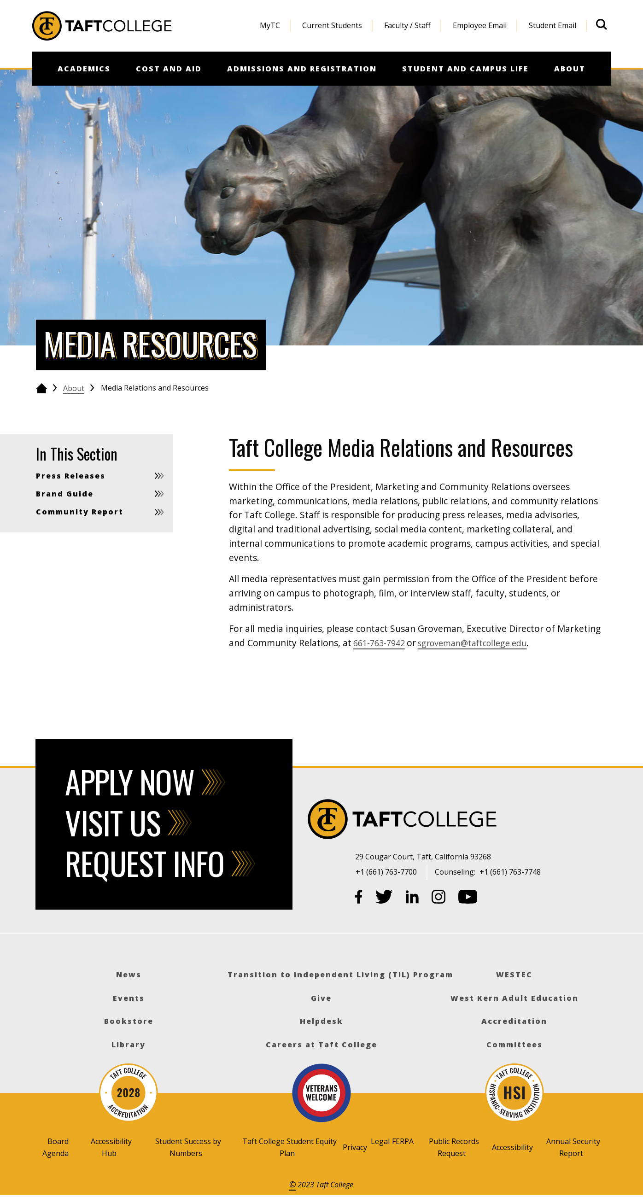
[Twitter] (384, 899)
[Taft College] (483, 820)
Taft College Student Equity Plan (289, 1147)
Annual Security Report (573, 1147)
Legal (380, 1141)
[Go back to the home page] (41, 388)
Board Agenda (55, 1147)
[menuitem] (270, 26)
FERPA (403, 1141)
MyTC (270, 25)
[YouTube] (468, 899)
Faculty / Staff (407, 25)
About (73, 388)
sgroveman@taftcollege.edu (482, 642)
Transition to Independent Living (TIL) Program (340, 974)
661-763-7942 (381, 642)
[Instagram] (438, 899)
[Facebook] (358, 899)
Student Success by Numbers (188, 1147)
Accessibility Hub (111, 1147)
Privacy (355, 1147)
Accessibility (512, 1147)
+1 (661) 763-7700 (386, 872)
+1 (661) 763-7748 (510, 872)
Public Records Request (454, 1147)
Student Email (552, 25)
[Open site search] (601, 24)
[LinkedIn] (412, 899)
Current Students (332, 25)
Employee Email (480, 25)
